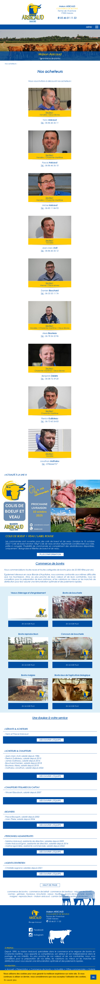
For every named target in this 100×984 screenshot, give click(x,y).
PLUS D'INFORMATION (50, 554)
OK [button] (93, 977)
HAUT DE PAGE (50, 885)
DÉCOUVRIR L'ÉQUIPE (50, 740)
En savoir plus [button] (10, 980)
